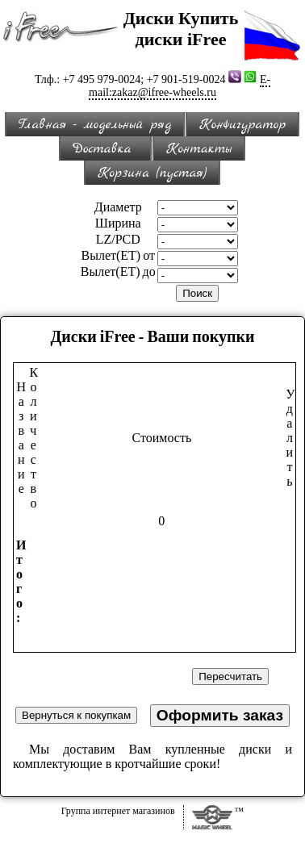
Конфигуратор (242, 124)
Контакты (199, 149)
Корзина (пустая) (152, 173)
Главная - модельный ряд (95, 124)
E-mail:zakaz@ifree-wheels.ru (179, 85)
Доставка (106, 149)
